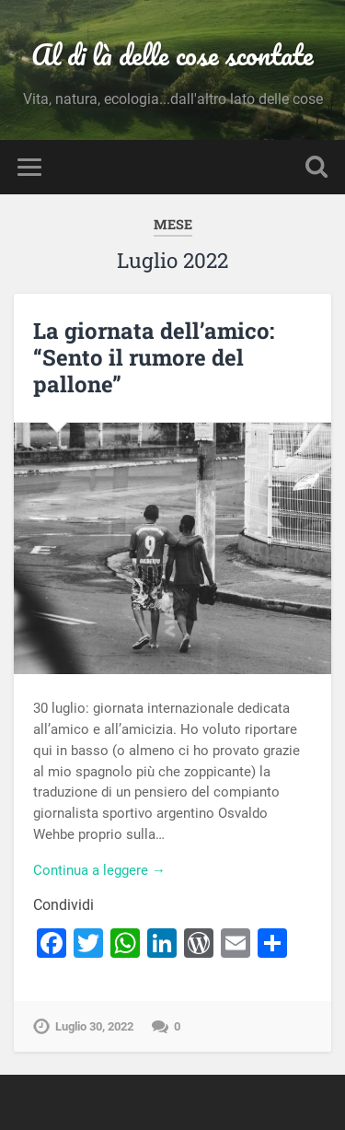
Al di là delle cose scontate (172, 54)
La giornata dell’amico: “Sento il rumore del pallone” (153, 357)
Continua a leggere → (99, 870)
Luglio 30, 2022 (94, 1026)
